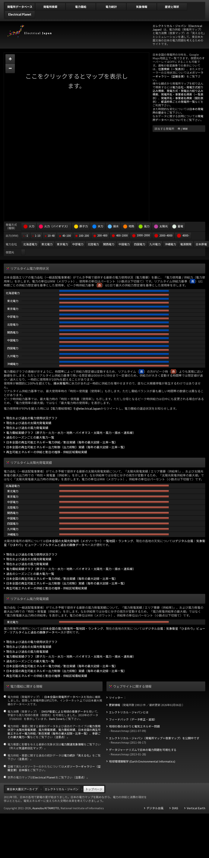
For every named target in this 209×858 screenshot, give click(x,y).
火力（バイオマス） (54, 226)
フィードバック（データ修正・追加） (133, 719)
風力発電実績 (47, 730)
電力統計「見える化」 (78, 755)
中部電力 (78, 244)
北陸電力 (93, 244)
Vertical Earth (196, 808)
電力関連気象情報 (72, 744)
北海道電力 (30, 244)
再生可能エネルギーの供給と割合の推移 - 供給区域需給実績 (46, 452)
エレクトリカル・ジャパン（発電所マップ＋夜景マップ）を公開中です (154, 738)
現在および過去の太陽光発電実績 (28, 423)
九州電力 (155, 244)
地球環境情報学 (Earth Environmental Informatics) (142, 761)
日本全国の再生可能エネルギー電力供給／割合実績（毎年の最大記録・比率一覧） (62, 442)
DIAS (175, 808)
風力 (144, 226)
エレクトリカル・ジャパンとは (128, 712)
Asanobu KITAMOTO (45, 808)
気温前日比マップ (30, 748)
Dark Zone (55, 719)
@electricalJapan (88, 408)
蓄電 (177, 226)
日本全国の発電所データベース (64, 697)
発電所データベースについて (178, 118)
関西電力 (108, 244)
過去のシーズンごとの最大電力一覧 (30, 437)
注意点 (59, 737)
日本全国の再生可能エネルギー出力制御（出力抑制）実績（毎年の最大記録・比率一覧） (66, 447)
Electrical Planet (44, 777)
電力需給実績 (66, 730)
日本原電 (201, 244)
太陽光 (161, 226)
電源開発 (186, 244)
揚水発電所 (60, 383)
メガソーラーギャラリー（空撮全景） (178, 74)
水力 (97, 226)
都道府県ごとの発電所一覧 (178, 102)
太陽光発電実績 (26, 730)
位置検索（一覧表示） (172, 69)
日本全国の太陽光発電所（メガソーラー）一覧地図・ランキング (89, 541)
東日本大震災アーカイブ (22, 789)
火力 (28, 226)
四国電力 (139, 244)
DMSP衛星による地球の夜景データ (63, 711)
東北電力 (47, 244)
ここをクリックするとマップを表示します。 (76, 81)
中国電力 (124, 244)
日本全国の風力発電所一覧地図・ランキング (73, 628)
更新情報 (114, 705)
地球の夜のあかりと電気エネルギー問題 (134, 726)
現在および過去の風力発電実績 (27, 428)
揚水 (113, 226)
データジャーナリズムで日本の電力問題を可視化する (142, 749)
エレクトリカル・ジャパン (61, 789)
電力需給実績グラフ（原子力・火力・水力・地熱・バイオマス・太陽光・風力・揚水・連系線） (71, 432)
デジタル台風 (155, 808)
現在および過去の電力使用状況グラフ (31, 418)
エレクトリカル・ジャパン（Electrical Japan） (177, 27)
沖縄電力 (170, 244)
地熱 (128, 226)
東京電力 (62, 244)
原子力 (81, 226)
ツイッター (116, 697)
